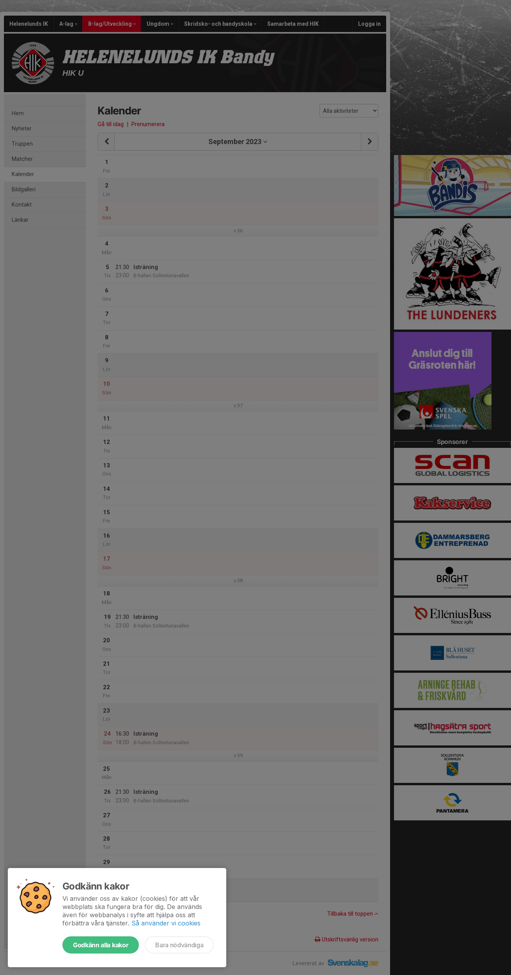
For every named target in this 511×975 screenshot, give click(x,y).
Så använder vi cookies (165, 923)
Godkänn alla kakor (100, 945)
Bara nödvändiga (179, 945)
